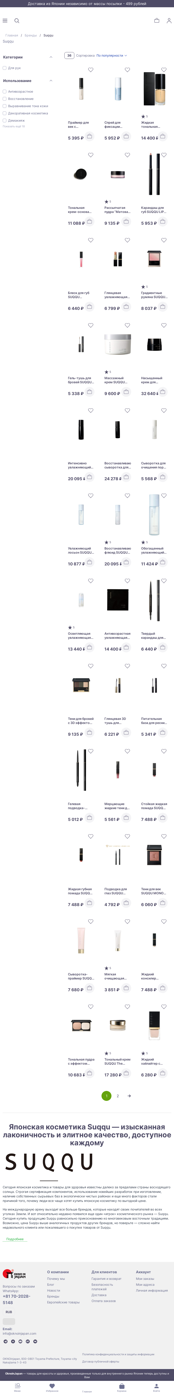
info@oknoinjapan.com (19, 1333)
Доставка (99, 1295)
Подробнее (15, 1239)
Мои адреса (145, 1284)
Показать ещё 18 (14, 126)
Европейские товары (63, 1302)
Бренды (53, 1296)
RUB (9, 1312)
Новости (53, 1290)
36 (69, 55)
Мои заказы (145, 1279)
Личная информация (152, 1290)
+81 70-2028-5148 (16, 1299)
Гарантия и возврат (106, 1279)
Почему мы (56, 1279)
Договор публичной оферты (100, 1361)
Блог (50, 1284)
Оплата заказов (104, 1301)
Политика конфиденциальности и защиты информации (118, 1354)
